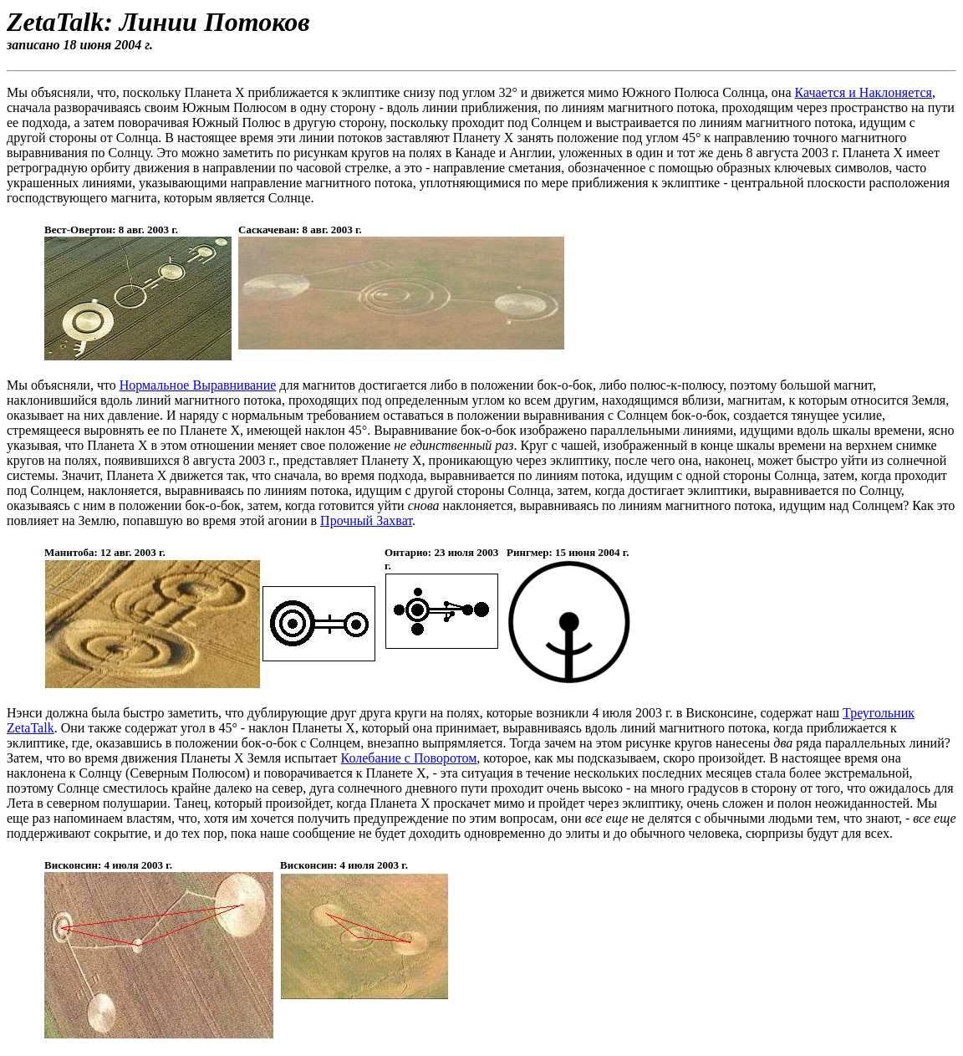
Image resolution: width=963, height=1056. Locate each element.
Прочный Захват (366, 520)
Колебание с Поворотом (409, 758)
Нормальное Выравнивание (198, 385)
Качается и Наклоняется (862, 92)
